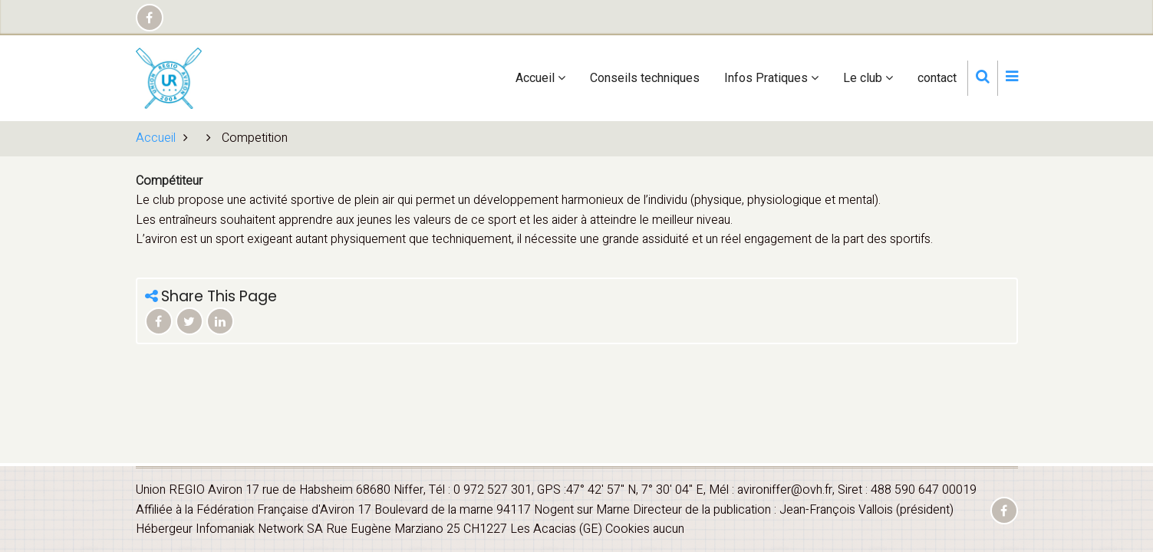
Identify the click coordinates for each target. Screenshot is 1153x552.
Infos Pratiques (771, 78)
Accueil (540, 78)
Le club (868, 78)
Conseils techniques (645, 78)
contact (937, 78)
